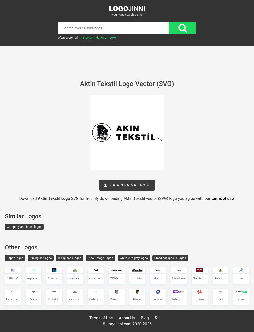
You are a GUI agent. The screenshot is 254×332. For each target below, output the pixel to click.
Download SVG (127, 185)
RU (157, 318)
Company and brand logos (24, 227)
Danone (101, 37)
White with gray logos (134, 258)
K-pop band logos (69, 258)
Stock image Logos (100, 258)
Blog (145, 318)
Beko (112, 37)
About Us (127, 318)
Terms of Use (101, 318)
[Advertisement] (127, 59)
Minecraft (86, 37)
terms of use (222, 198)
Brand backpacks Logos (170, 258)
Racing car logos (41, 258)
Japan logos (15, 258)
